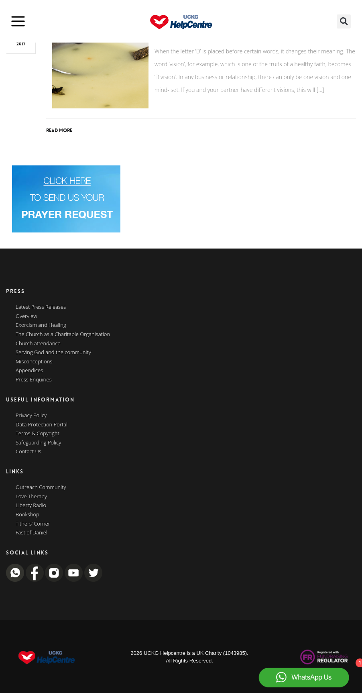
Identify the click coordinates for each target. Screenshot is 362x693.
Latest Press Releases (41, 307)
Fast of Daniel (31, 533)
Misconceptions (34, 362)
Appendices (29, 370)
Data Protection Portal (41, 425)
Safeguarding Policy (38, 443)
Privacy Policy (31, 415)
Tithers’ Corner (33, 524)
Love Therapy (31, 496)
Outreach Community (41, 487)
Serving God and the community (53, 352)
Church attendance (38, 343)
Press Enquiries (34, 380)
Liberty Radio (31, 505)
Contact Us (28, 451)
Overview (26, 316)
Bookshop (27, 515)
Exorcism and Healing (41, 325)
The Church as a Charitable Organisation (63, 334)
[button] (344, 21)
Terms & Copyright (37, 433)
